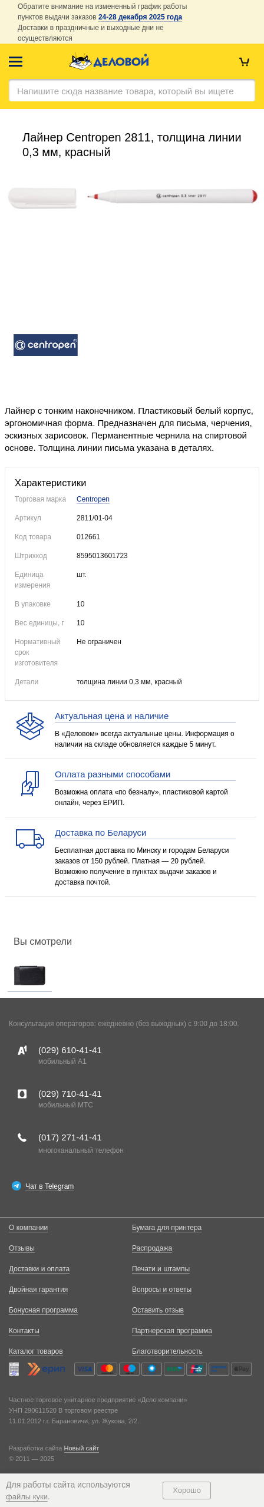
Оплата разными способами (112, 774)
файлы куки (27, 1496)
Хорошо (187, 1490)
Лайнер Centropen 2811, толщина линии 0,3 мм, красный (132, 145)
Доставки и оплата (39, 1269)
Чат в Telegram (49, 1186)
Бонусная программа (43, 1310)
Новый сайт (82, 1448)
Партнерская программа (172, 1331)
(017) (70, 1137)
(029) (70, 1050)
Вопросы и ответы (162, 1289)
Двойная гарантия (38, 1289)
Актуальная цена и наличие (112, 716)
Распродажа (152, 1248)
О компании (28, 1228)
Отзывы (22, 1248)
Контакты (24, 1331)
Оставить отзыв (158, 1310)
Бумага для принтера (167, 1228)
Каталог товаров (36, 1351)
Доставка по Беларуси (100, 832)
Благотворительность (167, 1351)
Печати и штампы (161, 1269)
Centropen (93, 499)
